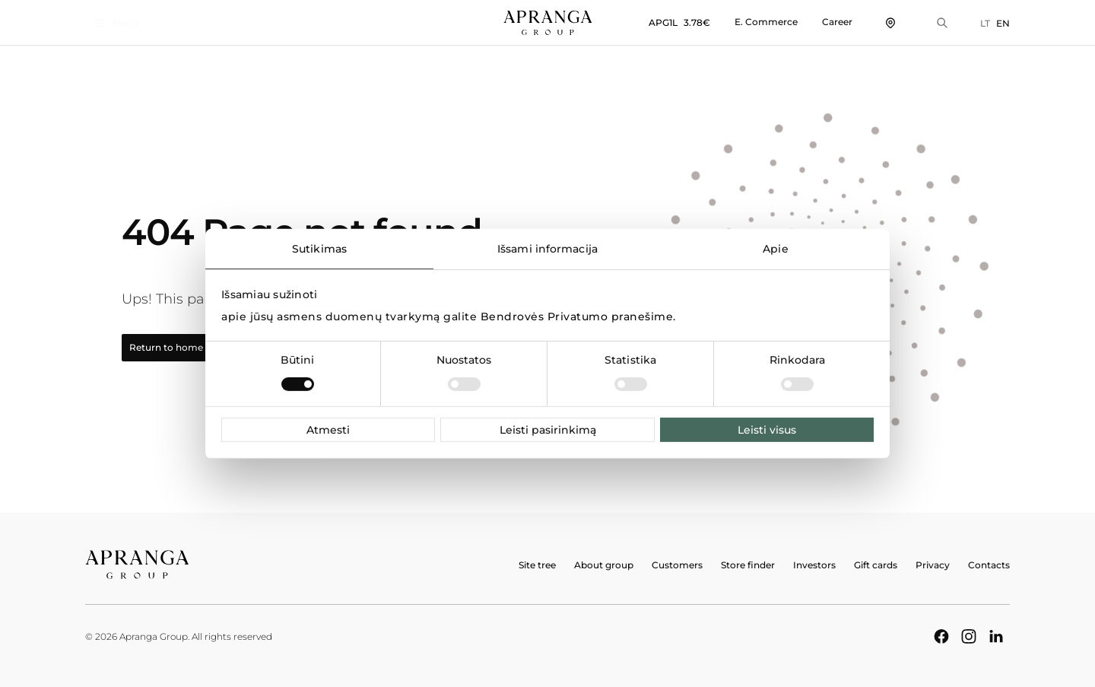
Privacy (933, 565)
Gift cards (875, 565)
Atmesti (328, 430)
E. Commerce (766, 21)
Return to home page (187, 348)
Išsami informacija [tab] (547, 248)
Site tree (537, 565)
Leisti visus (767, 430)
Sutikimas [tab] (319, 248)
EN (1003, 23)
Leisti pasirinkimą (548, 430)
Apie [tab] (775, 248)
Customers (677, 565)
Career (837, 21)
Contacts (989, 565)
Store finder (748, 565)
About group (603, 565)
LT (985, 23)
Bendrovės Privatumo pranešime (577, 316)
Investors (814, 565)
